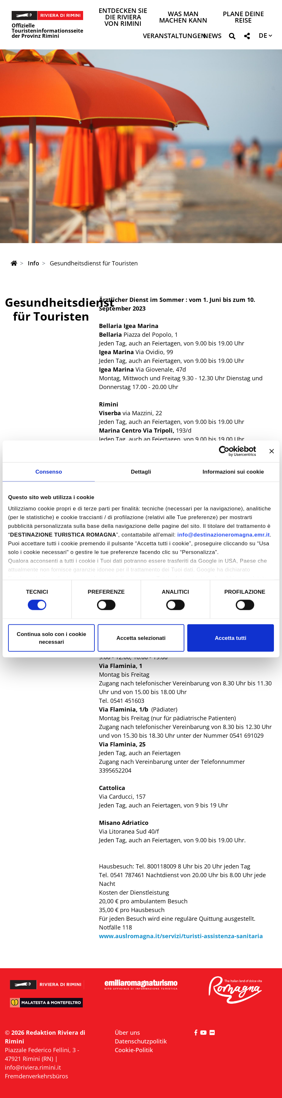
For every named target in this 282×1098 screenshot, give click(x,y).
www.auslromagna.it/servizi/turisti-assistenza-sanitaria (181, 936)
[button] (232, 37)
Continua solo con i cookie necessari (51, 638)
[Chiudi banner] (271, 451)
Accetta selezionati (141, 638)
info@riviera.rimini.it (33, 1067)
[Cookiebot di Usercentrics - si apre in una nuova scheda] (228, 451)
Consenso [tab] (49, 471)
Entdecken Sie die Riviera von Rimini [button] (123, 17)
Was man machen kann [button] (183, 18)
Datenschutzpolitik (141, 1041)
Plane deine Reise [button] (243, 18)
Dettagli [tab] (141, 471)
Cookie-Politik (134, 1050)
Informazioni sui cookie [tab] (233, 471)
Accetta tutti (230, 638)
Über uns (127, 1032)
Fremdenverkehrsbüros (36, 1076)
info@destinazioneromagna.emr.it (223, 535)
